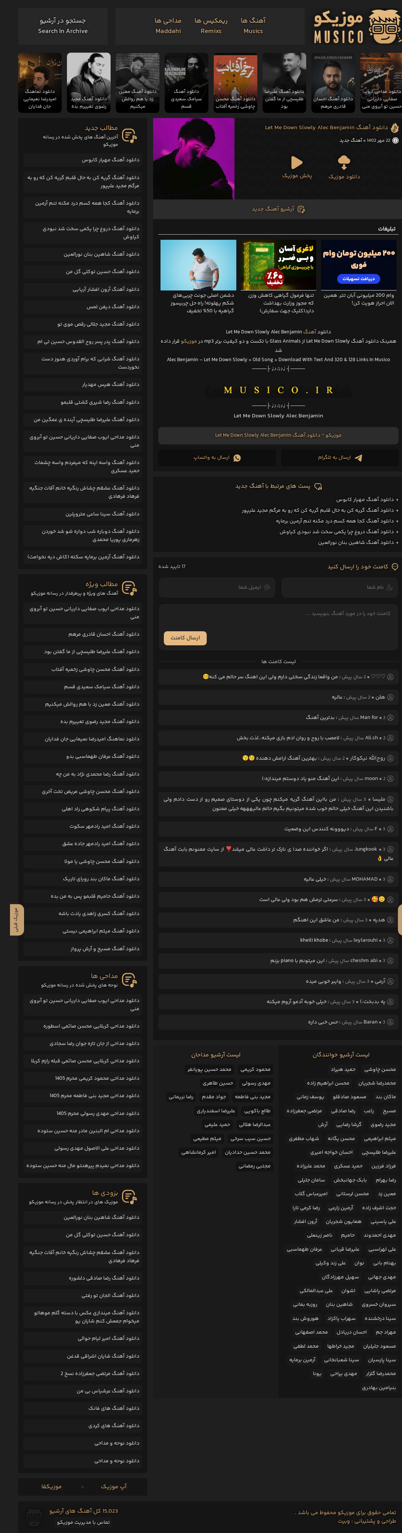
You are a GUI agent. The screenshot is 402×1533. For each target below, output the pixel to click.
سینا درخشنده (370, 1319)
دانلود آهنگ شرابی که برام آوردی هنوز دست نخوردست (80, 363)
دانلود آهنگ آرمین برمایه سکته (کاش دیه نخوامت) (73, 557)
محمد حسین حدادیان (238, 1153)
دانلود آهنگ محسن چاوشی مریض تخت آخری (80, 792)
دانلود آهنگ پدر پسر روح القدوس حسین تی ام (78, 342)
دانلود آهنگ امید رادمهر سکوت (94, 827)
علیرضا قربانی (335, 1249)
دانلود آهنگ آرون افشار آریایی (96, 290)
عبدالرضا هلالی (245, 1125)
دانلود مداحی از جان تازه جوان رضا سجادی (84, 1044)
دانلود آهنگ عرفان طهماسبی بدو (92, 757)
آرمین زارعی (330, 1208)
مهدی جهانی (372, 1277)
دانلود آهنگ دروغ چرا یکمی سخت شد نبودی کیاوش (327, 532)
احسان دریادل (342, 1332)
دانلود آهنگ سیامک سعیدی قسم (91, 687)
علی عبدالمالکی (306, 1291)
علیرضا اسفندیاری (206, 1111)
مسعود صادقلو (340, 1097)
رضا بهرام (376, 1180)
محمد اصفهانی (301, 1332)
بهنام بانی (374, 1263)
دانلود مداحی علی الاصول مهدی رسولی (86, 1148)
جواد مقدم (204, 1097)
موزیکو (179, 341)
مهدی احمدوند (370, 1235)
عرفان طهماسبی (294, 1249)
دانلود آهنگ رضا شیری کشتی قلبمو (90, 403)
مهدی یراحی (333, 1374)
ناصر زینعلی (309, 1235)
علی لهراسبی (372, 1249)
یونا (307, 1374)
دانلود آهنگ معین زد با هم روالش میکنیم (82, 704)
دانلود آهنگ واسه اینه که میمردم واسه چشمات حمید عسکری (76, 467)
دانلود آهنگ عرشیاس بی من (98, 1391)
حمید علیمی (207, 1125)
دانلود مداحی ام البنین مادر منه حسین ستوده (78, 1131)
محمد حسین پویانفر (200, 1070)
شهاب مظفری (294, 1139)
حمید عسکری (338, 1166)
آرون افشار (295, 1222)
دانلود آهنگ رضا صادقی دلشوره (94, 1278)
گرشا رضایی (339, 1125)
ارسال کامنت (175, 638)
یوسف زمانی (300, 1097)
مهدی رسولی (246, 1083)
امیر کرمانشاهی (188, 1153)
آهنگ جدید (341, 140)
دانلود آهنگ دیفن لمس (103, 307)
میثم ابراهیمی (370, 1139)
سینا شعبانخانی (331, 1360)
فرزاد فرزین (373, 1166)
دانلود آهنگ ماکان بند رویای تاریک (91, 879)
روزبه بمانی (295, 1305)
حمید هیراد (333, 1070)
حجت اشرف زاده (369, 1208)
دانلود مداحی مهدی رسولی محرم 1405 (88, 1114)
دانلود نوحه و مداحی (106, 1443)
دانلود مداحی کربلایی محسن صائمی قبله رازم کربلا (75, 1061)
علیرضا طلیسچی (369, 1153)
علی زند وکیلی (320, 1263)
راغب (359, 1111)
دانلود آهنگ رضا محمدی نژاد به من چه (87, 774)
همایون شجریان (334, 1222)
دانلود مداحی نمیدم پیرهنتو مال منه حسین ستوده (72, 1166)
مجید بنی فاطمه (243, 1097)
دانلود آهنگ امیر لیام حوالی (98, 1339)
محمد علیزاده (301, 1166)
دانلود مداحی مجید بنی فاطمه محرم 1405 (84, 1096)
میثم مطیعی (197, 1139)
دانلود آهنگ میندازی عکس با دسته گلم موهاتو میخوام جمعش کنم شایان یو (76, 1317)
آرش (313, 1125)
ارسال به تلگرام (330, 458)
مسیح (379, 1111)
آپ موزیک (103, 1487)
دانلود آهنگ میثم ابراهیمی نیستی (91, 931)
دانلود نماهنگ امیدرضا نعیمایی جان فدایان (82, 739)
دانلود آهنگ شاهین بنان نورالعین (346, 543)
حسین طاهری (208, 1083)
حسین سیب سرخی (240, 1139)
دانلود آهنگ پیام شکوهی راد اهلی (90, 809)
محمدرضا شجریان (367, 1083)
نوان (349, 1263)
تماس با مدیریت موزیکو (73, 1523)
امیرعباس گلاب (301, 1194)
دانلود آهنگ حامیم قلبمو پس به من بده (85, 896)
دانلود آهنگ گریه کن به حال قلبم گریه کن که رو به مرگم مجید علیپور (308, 511)
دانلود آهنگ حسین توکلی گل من (92, 272)
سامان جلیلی (301, 1180)
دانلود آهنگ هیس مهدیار (100, 385)
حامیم (338, 1235)
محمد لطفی (296, 1346)
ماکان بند (375, 1097)
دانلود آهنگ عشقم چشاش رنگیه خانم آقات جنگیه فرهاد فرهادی (74, 492)
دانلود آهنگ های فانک (103, 1409)
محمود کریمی (245, 1070)
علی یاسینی (373, 1222)
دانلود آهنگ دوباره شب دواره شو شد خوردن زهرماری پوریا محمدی (80, 536)
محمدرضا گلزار (371, 1374)
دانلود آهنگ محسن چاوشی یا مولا (91, 862)
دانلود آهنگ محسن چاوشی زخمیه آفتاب (85, 670)
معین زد (377, 1194)
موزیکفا (41, 1487)
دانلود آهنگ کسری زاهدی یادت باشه (88, 914)
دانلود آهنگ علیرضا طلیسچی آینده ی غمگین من (76, 420)
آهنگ (299, 332)
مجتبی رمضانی (245, 1166)
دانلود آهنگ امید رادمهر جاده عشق (90, 844)
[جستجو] (53, 26)
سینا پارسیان (372, 1360)
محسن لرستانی (342, 1194)
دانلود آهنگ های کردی (103, 1426)
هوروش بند (295, 1319)
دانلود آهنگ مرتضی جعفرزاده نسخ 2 (90, 1374)
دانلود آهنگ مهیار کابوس (355, 500)
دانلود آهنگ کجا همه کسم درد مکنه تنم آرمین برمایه (325, 521)
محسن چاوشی (370, 1070)
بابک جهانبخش (340, 1180)
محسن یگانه (331, 1139)
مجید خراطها (330, 1346)
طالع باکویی (247, 1111)
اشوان (338, 1291)
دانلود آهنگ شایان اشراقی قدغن (93, 1356)
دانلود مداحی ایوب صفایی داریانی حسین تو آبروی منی (74, 441)
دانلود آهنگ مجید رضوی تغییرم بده (89, 722)
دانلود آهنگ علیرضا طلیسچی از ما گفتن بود (81, 652)
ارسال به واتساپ (207, 458)
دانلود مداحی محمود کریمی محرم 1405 (87, 1079)
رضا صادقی (333, 1111)
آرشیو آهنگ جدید (268, 209)
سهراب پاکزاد (331, 1319)
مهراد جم (376, 1332)
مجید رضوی (373, 1125)
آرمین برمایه (292, 1360)
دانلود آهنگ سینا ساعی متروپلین (92, 514)
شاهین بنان (329, 1305)
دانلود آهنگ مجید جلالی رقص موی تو (88, 324)
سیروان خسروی (369, 1305)
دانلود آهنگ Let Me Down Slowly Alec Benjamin (316, 127)
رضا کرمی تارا (296, 1208)
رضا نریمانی (171, 1097)
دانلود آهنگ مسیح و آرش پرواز (95, 949)
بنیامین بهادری (369, 1388)
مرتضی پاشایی (370, 1291)
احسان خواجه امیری (321, 1153)
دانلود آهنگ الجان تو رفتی (100, 1296)
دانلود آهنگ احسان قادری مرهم (93, 635)
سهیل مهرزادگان (330, 1277)
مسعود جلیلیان (369, 1346)
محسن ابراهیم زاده (318, 1083)
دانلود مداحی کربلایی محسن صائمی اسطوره (81, 1026)
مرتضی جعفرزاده (294, 1111)
